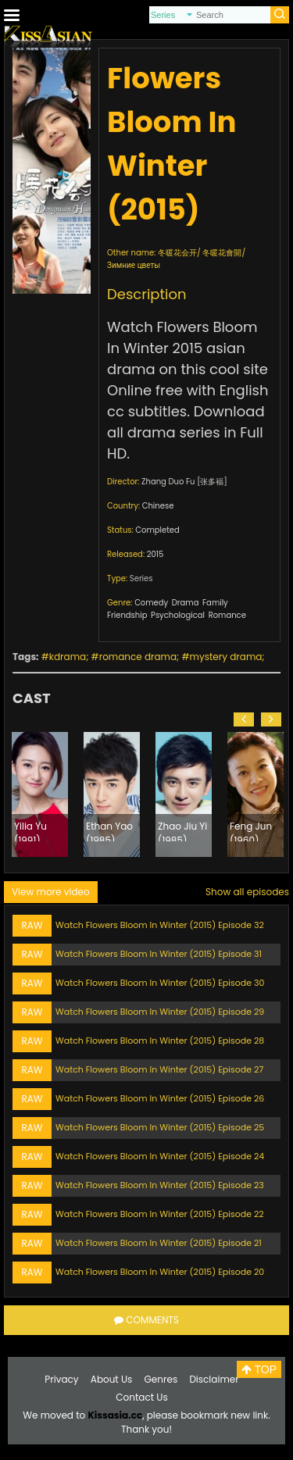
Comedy (151, 603)
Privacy (61, 1379)
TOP (259, 1369)
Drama (185, 603)
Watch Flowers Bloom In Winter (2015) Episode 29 (159, 1011)
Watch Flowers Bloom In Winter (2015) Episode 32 (159, 925)
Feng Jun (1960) (251, 830)
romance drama (138, 656)
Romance (227, 615)
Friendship (127, 615)
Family (215, 603)
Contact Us (141, 1397)
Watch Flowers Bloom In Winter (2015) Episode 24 (159, 1156)
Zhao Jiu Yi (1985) (182, 830)
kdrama (67, 656)
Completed (157, 530)
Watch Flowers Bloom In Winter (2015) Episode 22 (159, 1214)
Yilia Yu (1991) (30, 830)
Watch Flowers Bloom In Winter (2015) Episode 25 (159, 1127)
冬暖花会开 (177, 253)
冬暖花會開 (221, 253)
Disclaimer (213, 1379)
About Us (112, 1379)
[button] (244, 719)
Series (141, 578)
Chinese (158, 506)
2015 (155, 554)
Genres (161, 1379)
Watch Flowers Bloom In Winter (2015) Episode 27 (159, 1069)
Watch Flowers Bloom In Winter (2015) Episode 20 (159, 1271)
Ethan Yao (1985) (109, 830)
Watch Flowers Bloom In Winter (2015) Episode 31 (158, 954)
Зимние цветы (133, 265)
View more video (51, 891)
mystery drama (226, 656)
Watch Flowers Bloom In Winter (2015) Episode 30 (159, 982)
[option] (40, 794)
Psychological (178, 615)
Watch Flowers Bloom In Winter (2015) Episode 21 (158, 1243)
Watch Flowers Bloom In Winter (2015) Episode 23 (159, 1185)
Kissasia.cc (115, 1415)
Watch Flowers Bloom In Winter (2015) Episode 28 (159, 1040)
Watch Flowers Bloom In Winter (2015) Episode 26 (159, 1098)
